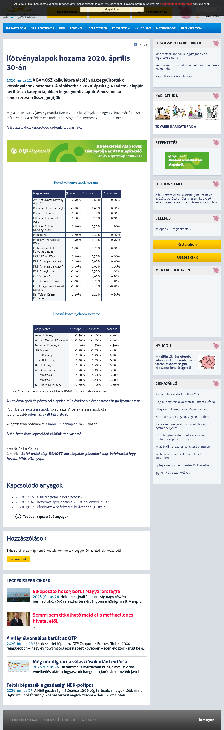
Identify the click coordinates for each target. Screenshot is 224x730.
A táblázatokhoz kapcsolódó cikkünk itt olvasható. (44, 127)
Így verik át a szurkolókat (172, 473)
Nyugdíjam (143, 28)
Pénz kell (77, 28)
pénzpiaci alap (96, 454)
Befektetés (166, 142)
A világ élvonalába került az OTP (177, 394)
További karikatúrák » (175, 126)
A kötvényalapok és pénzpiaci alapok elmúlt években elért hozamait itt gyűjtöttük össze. (74, 401)
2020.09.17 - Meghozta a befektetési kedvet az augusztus (60, 507)
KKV (62, 28)
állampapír (36, 458)
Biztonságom (166, 28)
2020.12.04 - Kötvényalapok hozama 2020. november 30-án (62, 502)
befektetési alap (33, 454)
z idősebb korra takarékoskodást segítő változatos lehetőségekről (175, 364)
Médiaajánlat (89, 719)
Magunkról (50, 719)
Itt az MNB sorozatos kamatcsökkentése (182, 446)
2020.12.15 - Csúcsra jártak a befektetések (48, 497)
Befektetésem (191, 28)
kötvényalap (74, 454)
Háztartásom (15, 28)
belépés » (162, 229)
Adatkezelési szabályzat (24, 719)
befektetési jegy (122, 454)
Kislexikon (187, 244)
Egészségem (121, 28)
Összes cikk (187, 257)
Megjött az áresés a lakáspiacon (177, 76)
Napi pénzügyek (42, 28)
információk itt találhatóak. (47, 414)
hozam (12, 458)
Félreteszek (98, 28)
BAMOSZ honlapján (62, 424)
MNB (22, 458)
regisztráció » (182, 229)
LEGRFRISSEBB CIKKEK (28, 580)
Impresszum (69, 719)
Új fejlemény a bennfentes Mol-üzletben (183, 465)
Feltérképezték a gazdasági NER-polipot (182, 417)
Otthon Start (168, 184)
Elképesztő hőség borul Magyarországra (182, 409)
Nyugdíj (163, 346)
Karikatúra (166, 96)
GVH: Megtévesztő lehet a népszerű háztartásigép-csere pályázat (180, 437)
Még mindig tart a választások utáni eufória (185, 402)
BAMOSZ (55, 454)
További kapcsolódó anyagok (45, 517)
